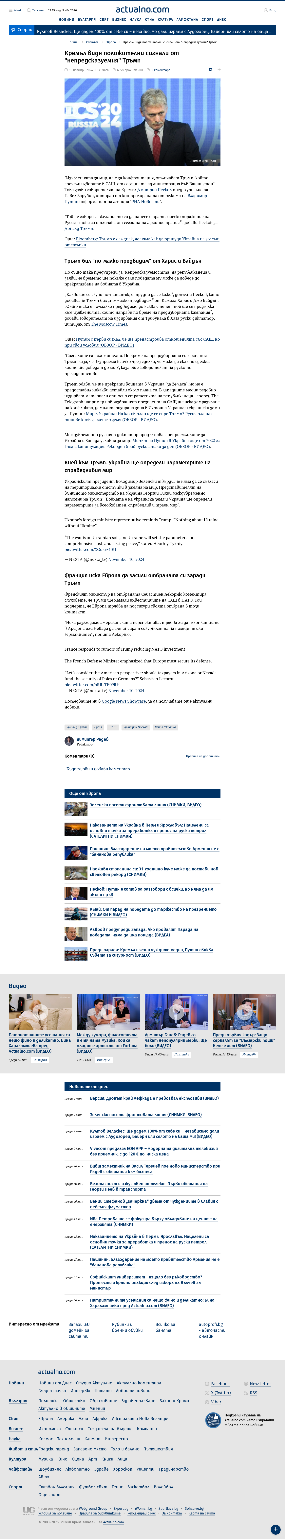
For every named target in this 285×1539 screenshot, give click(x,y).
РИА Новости (145, 202)
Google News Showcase (124, 701)
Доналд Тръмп (79, 229)
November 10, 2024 (126, 559)
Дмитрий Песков (154, 190)
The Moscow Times (109, 324)
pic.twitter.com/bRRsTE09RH (92, 685)
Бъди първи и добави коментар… (100, 769)
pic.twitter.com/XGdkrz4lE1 (90, 550)
